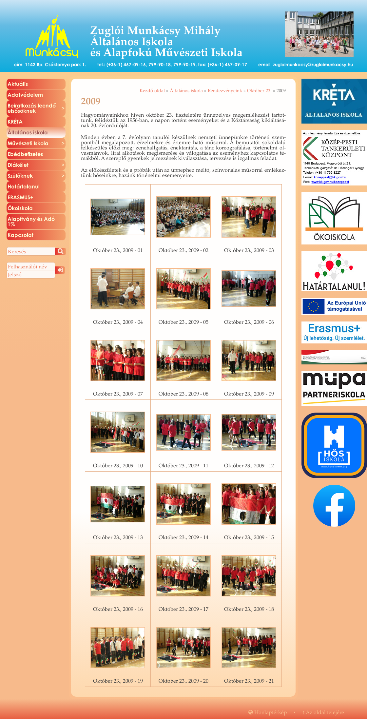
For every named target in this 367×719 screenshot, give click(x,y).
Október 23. (259, 90)
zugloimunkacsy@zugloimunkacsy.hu (313, 64)
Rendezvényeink (225, 90)
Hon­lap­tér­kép (267, 712)
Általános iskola (186, 90)
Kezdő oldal (152, 90)
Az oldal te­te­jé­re (323, 712)
